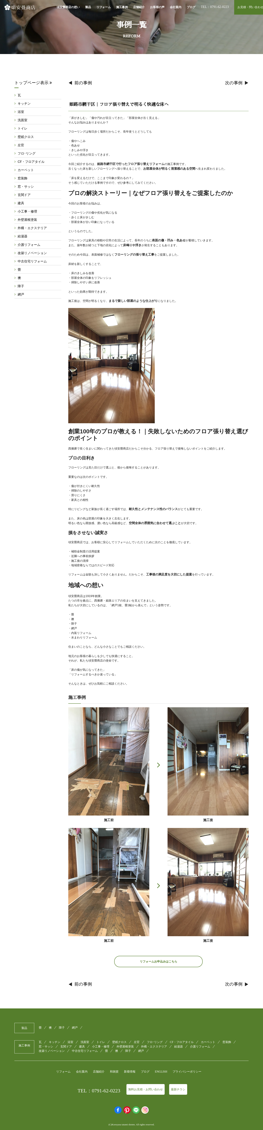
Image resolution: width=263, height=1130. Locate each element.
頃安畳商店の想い (68, 7)
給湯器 (22, 239)
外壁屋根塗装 (27, 222)
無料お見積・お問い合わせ (145, 1089)
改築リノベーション (32, 256)
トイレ (22, 129)
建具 (21, 205)
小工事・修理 (27, 214)
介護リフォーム (29, 248)
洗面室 (22, 121)
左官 (21, 146)
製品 (88, 7)
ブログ (191, 7)
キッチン (24, 104)
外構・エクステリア (32, 231)
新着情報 (129, 1071)
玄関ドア (24, 197)
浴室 (21, 112)
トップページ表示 (33, 82)
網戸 (21, 299)
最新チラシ (178, 1089)
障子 (21, 290)
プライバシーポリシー (187, 1071)
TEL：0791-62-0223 (99, 1090)
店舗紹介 (139, 7)
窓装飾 (22, 180)
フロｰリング (26, 155)
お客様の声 (157, 7)
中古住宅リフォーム (32, 265)
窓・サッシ (26, 188)
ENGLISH (161, 1071)
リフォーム (103, 7)
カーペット (26, 171)
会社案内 (175, 7)
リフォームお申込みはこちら (158, 961)
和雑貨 (114, 1071)
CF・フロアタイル (31, 163)
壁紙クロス (26, 138)
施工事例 (122, 7)
